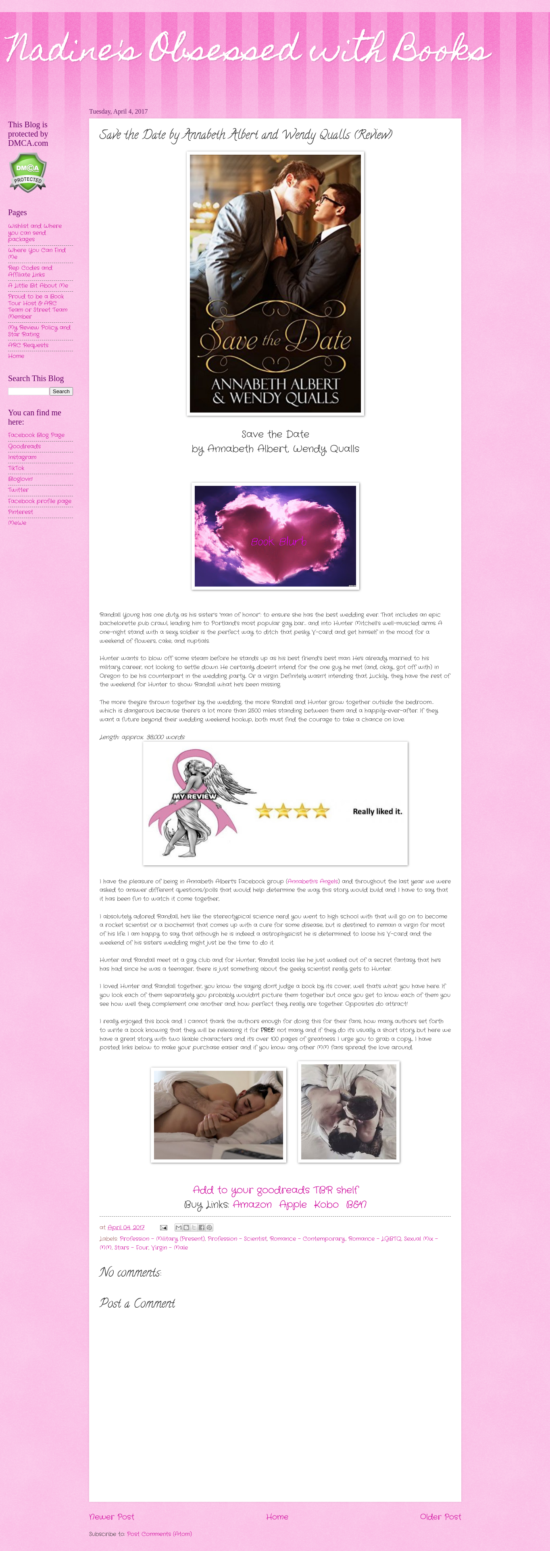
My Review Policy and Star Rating (39, 331)
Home (277, 1517)
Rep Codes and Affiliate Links (30, 271)
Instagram (22, 457)
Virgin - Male (169, 1248)
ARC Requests (28, 345)
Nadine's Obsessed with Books (248, 53)
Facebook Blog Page (36, 435)
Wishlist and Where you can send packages (35, 232)
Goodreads (24, 446)
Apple (293, 1205)
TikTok (16, 468)
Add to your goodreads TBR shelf (275, 1190)
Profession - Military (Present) (162, 1239)
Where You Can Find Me (37, 254)
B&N (356, 1205)
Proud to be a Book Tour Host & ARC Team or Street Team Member (37, 307)
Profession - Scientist (237, 1239)
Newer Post (111, 1517)
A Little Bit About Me (38, 286)
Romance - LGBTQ (374, 1239)
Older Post (440, 1517)
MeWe (17, 523)
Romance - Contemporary (307, 1239)
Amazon (252, 1205)
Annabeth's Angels (313, 881)
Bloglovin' (20, 479)
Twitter (18, 490)
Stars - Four (131, 1248)
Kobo (326, 1205)
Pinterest (20, 512)
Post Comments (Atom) (159, 1534)
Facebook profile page (39, 501)
